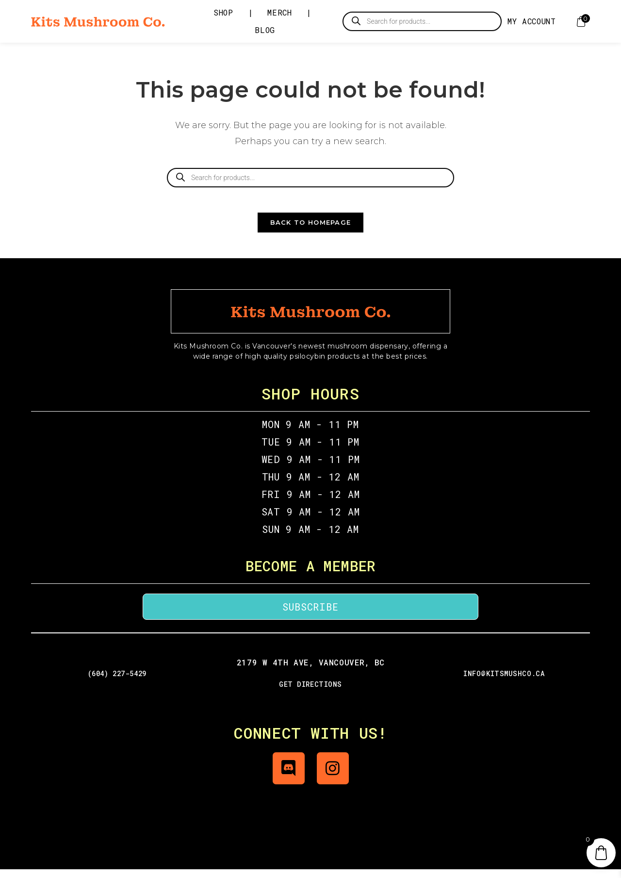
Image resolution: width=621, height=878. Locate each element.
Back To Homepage (310, 231)
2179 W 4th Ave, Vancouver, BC (310, 671)
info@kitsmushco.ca (503, 682)
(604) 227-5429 (117, 682)
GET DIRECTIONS (310, 692)
